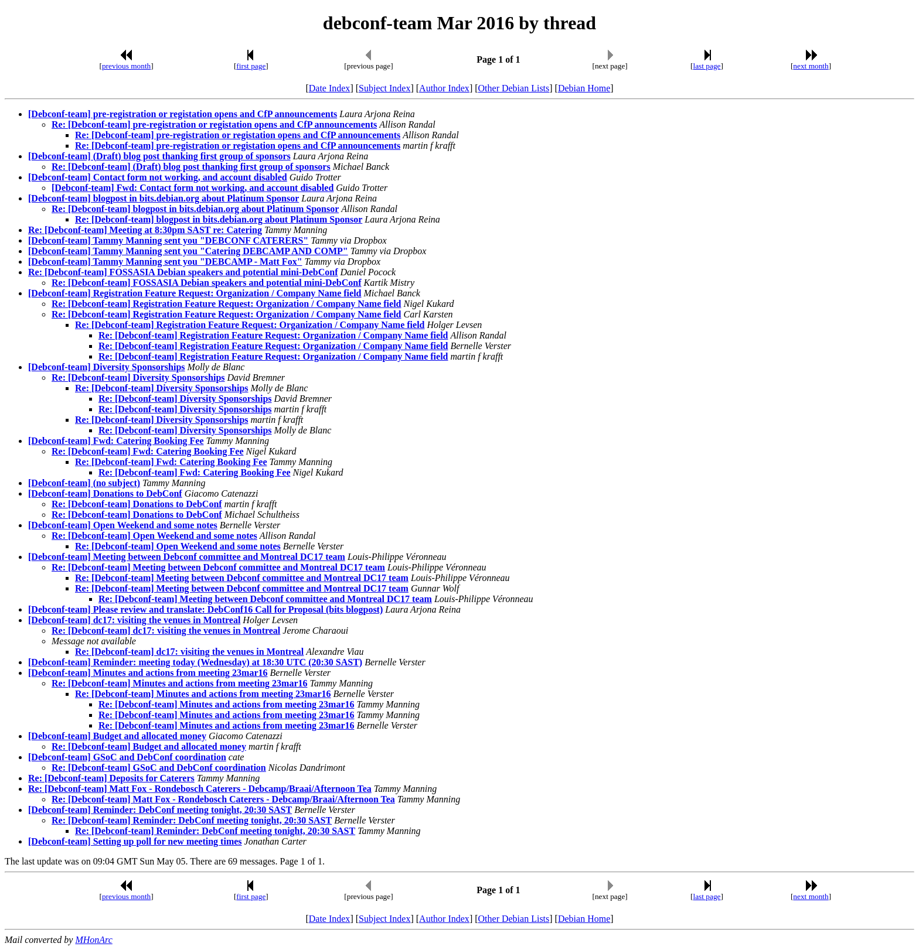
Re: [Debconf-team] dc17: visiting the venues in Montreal (166, 630)
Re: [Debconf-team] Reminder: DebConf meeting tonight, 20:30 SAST (192, 820)
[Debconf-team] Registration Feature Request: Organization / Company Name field (195, 293)
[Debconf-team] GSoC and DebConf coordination (127, 757)
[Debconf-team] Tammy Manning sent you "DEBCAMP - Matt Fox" (165, 261)
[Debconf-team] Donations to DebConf (105, 493)
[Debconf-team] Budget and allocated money (117, 736)
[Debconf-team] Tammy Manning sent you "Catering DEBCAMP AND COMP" (188, 251)
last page (707, 65)
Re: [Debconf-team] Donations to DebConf (137, 504)
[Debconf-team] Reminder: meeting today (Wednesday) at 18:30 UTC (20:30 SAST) (195, 662)
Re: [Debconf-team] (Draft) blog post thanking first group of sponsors (191, 167)
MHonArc (93, 940)
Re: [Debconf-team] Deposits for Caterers (111, 778)
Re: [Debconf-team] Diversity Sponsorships (138, 377)
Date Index (329, 88)
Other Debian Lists (514, 88)
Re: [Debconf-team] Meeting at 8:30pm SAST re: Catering (145, 230)
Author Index (444, 88)
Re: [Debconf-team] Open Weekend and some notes (154, 536)
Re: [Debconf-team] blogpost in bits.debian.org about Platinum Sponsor (195, 209)
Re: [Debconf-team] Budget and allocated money (149, 746)
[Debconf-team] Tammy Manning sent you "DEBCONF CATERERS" (168, 240)
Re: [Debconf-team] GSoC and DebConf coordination (159, 768)
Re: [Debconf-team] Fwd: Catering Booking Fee (147, 451)
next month (810, 65)
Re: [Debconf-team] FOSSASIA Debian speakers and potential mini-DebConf (183, 272)
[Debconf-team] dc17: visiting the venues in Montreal (134, 620)
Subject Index (384, 88)
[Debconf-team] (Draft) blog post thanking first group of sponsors (159, 156)
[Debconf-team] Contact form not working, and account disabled (157, 177)
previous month (126, 65)
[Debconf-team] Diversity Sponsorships (106, 367)
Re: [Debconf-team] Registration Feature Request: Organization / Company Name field (226, 304)
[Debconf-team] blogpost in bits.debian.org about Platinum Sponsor (163, 198)
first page (251, 65)
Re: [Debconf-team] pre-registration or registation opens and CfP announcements (214, 124)
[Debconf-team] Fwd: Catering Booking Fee (116, 441)
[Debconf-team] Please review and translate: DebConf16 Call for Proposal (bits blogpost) (205, 609)
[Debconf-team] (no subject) (84, 483)
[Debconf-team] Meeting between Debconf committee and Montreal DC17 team (186, 557)
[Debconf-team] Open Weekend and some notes (122, 525)
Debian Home (584, 88)
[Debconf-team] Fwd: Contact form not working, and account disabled (192, 188)
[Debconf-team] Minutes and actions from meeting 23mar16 (148, 673)
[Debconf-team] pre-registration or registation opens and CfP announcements (182, 114)
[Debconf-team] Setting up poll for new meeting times (135, 841)
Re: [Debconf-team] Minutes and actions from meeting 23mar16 (180, 683)
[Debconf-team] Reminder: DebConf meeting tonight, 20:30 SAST (160, 810)
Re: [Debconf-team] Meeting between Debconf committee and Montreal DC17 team (218, 567)
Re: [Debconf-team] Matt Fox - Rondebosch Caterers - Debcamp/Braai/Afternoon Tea (200, 789)
